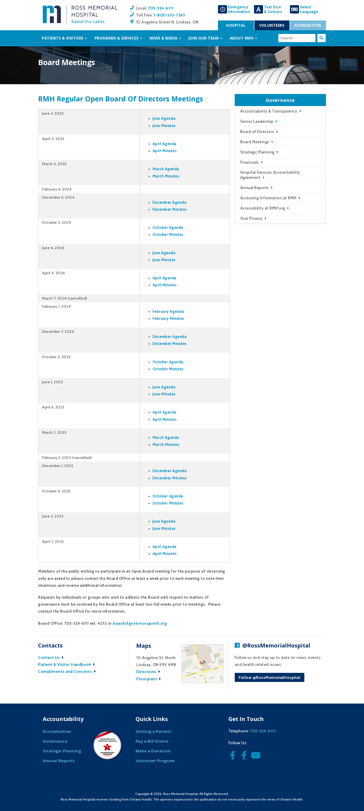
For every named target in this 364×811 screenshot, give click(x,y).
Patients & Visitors (63, 38)
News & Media (164, 38)
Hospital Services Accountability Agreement (270, 175)
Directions (149, 671)
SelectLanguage (309, 9)
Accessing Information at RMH (268, 198)
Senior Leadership (256, 121)
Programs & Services (116, 38)
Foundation (308, 25)
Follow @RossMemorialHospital (269, 677)
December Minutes (170, 209)
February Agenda (168, 311)
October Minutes (168, 234)
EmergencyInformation (239, 9)
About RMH (242, 38)
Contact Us (52, 657)
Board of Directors (257, 131)
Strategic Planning (257, 152)
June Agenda (164, 118)
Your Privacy (251, 218)
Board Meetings (254, 142)
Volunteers (271, 25)
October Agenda (168, 227)
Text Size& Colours (273, 9)
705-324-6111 (160, 8)
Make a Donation (153, 751)
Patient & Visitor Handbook (67, 664)
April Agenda (164, 143)
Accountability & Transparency (268, 111)
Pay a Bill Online (152, 741)
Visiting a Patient (153, 731)
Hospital (236, 25)
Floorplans (149, 678)
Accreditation (57, 731)
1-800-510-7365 (169, 15)
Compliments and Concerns (68, 671)
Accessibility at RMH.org (262, 208)
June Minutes (164, 125)
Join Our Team (203, 38)
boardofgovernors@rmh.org (140, 623)
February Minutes (168, 318)
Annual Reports (254, 187)
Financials (249, 162)
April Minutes (165, 150)
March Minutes (166, 176)
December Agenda (170, 202)
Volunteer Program (155, 760)
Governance (55, 741)
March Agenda (166, 169)
